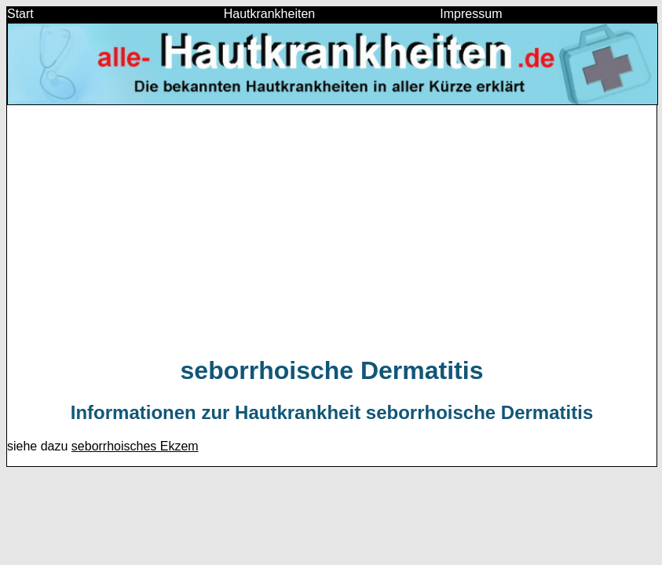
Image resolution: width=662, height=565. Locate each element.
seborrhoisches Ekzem (135, 446)
